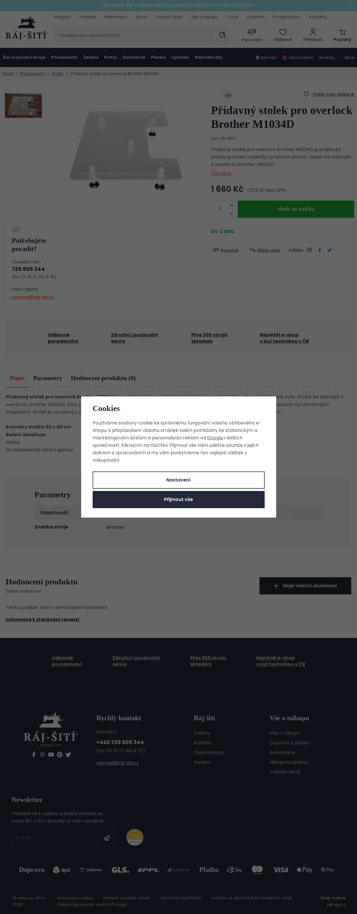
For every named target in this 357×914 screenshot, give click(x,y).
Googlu (215, 438)
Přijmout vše (178, 499)
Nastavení (178, 480)
